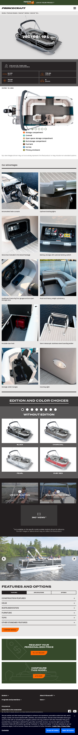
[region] (39, 723)
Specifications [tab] (39, 592)
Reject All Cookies (68, 730)
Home (4, 13)
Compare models (10, 630)
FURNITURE (7, 613)
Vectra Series (23, 13)
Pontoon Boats (12, 13)
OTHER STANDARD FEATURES (14, 623)
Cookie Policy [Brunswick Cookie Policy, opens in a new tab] (56, 726)
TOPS (4, 618)
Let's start (38, 676)
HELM (4, 603)
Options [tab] (63, 592)
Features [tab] (14, 592)
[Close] (74, 716)
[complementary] (39, 2)
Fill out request (39, 653)
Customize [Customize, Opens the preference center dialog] (5, 730)
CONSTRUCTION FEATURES (14, 598)
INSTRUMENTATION (10, 608)
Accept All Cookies (53, 730)
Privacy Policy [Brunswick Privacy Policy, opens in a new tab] (65, 726)
